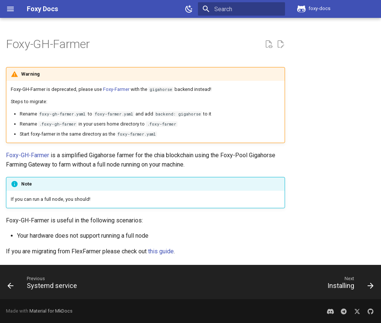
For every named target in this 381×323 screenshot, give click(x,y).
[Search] (241, 9)
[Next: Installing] (349, 284)
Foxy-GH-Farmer (27, 155)
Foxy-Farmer (116, 89)
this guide (161, 251)
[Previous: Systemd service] (44, 284)
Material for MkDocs (51, 311)
